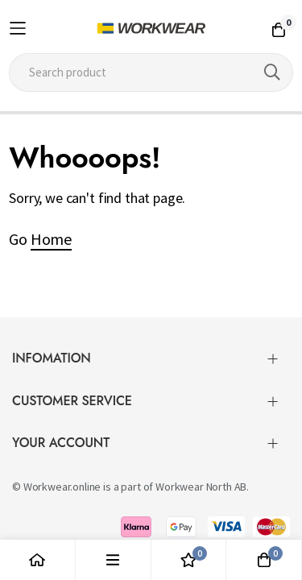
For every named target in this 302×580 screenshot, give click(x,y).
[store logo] (151, 28)
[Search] (272, 72)
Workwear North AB (200, 480)
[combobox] (151, 72)
